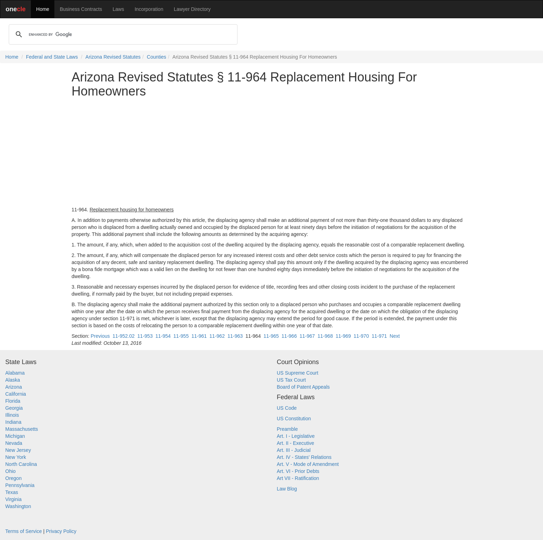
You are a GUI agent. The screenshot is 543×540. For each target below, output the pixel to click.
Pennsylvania (19, 485)
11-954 (163, 336)
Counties (156, 57)
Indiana (13, 422)
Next (395, 336)
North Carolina (21, 464)
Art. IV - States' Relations (304, 457)
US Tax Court (291, 380)
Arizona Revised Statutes (113, 57)
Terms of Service (23, 531)
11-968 (325, 336)
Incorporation (149, 9)
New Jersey (18, 450)
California (15, 394)
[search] (122, 34)
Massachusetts (21, 429)
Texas (11, 492)
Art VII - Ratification (298, 478)
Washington (18, 506)
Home (42, 9)
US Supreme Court (297, 373)
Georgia (14, 408)
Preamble (287, 429)
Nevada (13, 443)
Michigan (15, 436)
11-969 (343, 336)
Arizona (13, 387)
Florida (12, 401)
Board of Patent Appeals (303, 387)
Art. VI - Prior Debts (298, 471)
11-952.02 (124, 336)
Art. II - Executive (295, 443)
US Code (287, 408)
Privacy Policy (61, 531)
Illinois (12, 415)
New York (15, 457)
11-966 (289, 336)
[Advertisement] (271, 152)
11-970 (361, 336)
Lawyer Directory (192, 9)
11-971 (379, 336)
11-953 (145, 336)
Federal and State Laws (52, 57)
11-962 (217, 336)
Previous (99, 336)
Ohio (10, 471)
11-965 (271, 336)
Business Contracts (81, 9)
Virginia (13, 499)
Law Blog (287, 489)
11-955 (181, 336)
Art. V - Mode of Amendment (308, 464)
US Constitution (294, 418)
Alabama (15, 373)
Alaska (12, 380)
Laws (118, 9)
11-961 (199, 336)
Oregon (13, 478)
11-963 (235, 336)
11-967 (307, 336)
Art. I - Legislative (296, 436)
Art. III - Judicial (293, 450)
